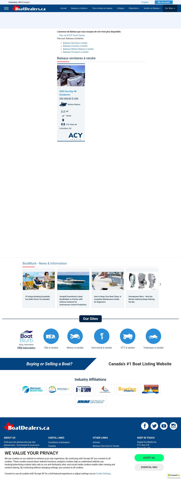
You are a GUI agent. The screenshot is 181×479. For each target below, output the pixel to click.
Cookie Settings (103, 473)
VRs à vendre (51, 339)
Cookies (52, 446)
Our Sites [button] (170, 8)
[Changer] (18, 2)
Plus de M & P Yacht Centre (72, 35)
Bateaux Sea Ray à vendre (75, 43)
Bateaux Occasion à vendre (76, 52)
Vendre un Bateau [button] (152, 8)
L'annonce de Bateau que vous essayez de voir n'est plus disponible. (89, 31)
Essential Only (149, 467)
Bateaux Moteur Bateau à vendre (78, 49)
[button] (174, 476)
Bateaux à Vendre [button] (79, 8)
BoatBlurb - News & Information (45, 263)
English (145, 2)
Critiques (120, 8)
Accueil (63, 8)
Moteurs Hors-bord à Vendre (106, 446)
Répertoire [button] (134, 8)
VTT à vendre (127, 339)
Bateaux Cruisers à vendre (75, 46)
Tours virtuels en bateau (102, 8)
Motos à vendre (75, 339)
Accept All (149, 458)
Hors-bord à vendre (101, 339)
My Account (164, 2)
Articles (96, 442)
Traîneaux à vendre (153, 339)
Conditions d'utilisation (59, 442)
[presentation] (21, 284)
